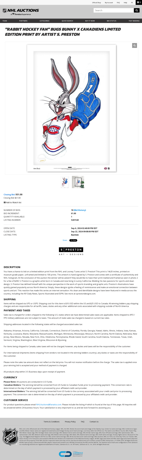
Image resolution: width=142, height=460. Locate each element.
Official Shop (96, 3)
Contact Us (94, 421)
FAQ (118, 3)
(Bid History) (80, 210)
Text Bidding (134, 21)
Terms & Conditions (51, 421)
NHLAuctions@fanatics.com (48, 404)
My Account (109, 3)
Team (4, 21)
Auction (75, 234)
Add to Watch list (12, 202)
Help (125, 3)
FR (132, 3)
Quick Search (67, 21)
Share (65, 240)
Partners (23, 21)
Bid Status (111, 21)
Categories (44, 21)
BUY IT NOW (90, 21)
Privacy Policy (70, 421)
